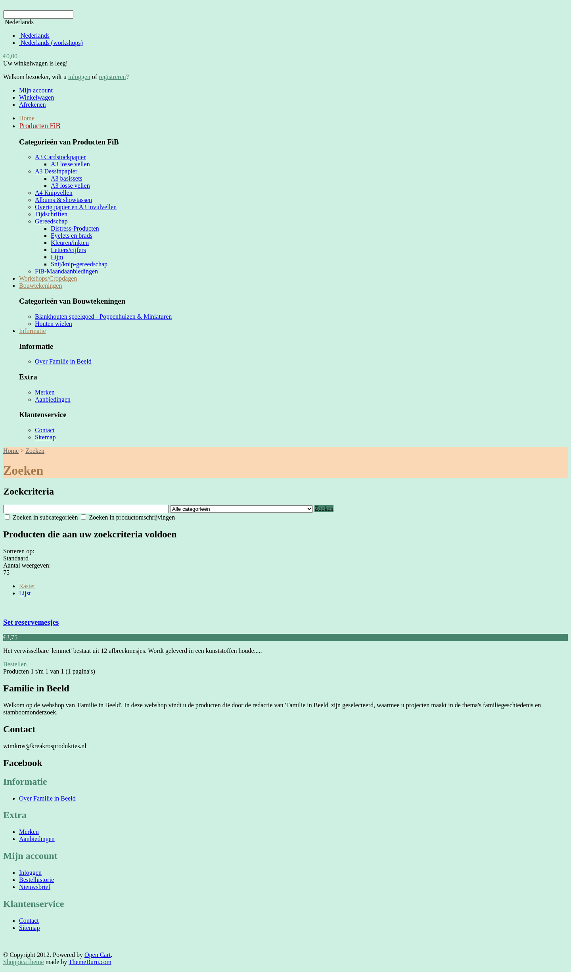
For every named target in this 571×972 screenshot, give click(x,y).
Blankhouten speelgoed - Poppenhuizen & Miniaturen (103, 316)
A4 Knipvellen (54, 192)
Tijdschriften (51, 214)
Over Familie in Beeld (63, 361)
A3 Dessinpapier (56, 171)
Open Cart (97, 954)
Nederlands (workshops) (51, 42)
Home (26, 118)
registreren (112, 76)
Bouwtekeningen (40, 285)
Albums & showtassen (63, 199)
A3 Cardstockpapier (60, 157)
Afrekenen (32, 104)
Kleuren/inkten (70, 242)
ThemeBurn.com (90, 962)
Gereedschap (51, 221)
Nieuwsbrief (34, 886)
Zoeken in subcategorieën (41, 517)
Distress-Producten (75, 228)
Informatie (32, 330)
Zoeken (34, 450)
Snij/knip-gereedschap (79, 264)
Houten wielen (53, 323)
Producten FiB (40, 126)
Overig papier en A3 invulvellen (76, 207)
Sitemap (45, 437)
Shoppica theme (23, 962)
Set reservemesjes (31, 622)
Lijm (57, 257)
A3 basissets (66, 178)
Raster (27, 586)
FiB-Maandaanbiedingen (66, 271)
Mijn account (36, 90)
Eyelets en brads (71, 235)
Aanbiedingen (53, 399)
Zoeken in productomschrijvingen (128, 517)
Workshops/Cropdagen (48, 278)
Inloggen (30, 872)
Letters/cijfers (68, 249)
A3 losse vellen (70, 164)
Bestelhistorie (36, 879)
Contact (45, 430)
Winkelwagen (36, 97)
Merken (45, 392)
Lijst (25, 593)
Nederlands (34, 35)
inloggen (79, 76)
